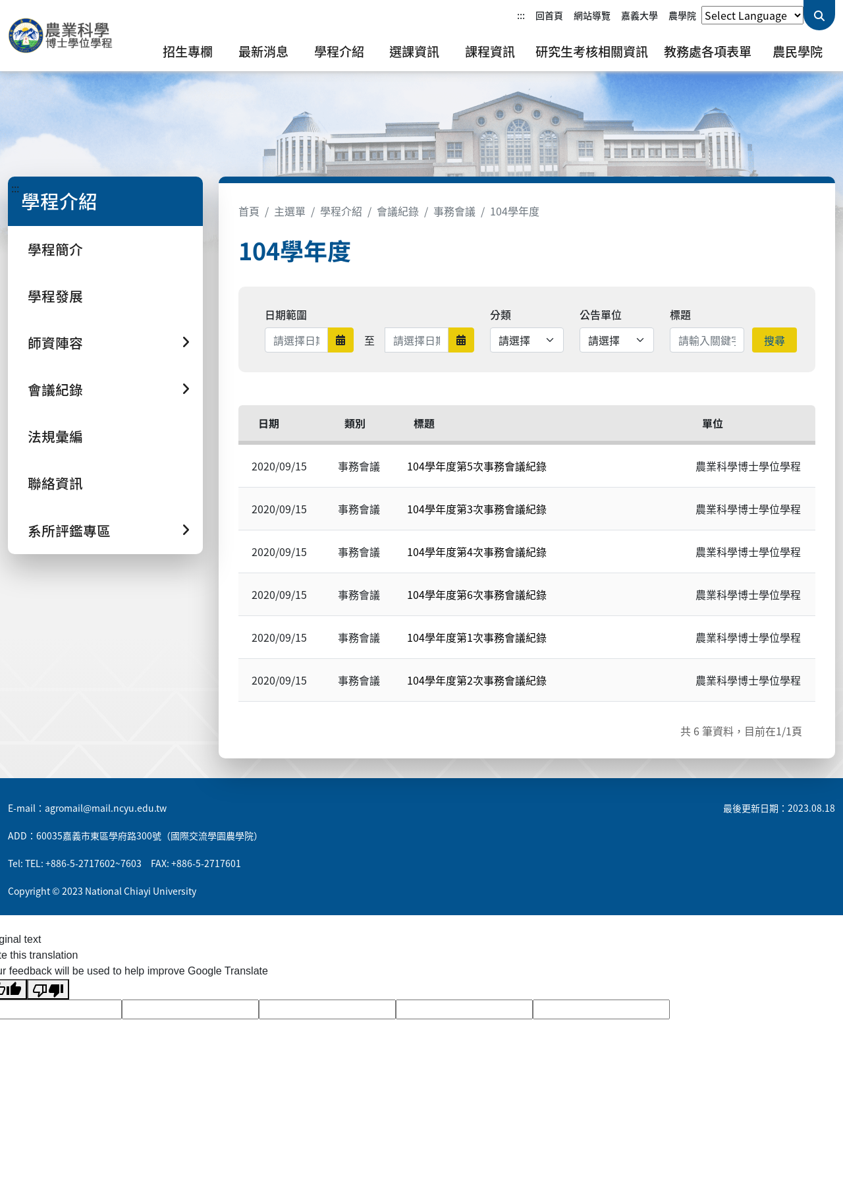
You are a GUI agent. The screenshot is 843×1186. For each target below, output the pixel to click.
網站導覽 (592, 15)
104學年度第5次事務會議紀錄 (477, 466)
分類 (500, 314)
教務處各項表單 (707, 51)
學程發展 (55, 296)
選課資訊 (414, 51)
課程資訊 (490, 51)
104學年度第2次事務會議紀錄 (477, 680)
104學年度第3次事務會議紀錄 (477, 509)
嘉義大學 (639, 15)
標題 (680, 314)
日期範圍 (286, 314)
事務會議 (454, 211)
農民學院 (798, 51)
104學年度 (514, 211)
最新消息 (263, 51)
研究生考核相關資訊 (591, 51)
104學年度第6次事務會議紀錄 (477, 594)
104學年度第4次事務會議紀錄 (477, 551)
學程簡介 (55, 249)
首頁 (248, 211)
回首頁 (549, 15)
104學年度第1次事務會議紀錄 (477, 637)
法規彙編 (55, 436)
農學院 (682, 15)
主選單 (290, 211)
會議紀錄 (398, 211)
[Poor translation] (48, 989)
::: (521, 15)
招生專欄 (188, 51)
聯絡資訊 (55, 483)
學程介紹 (339, 51)
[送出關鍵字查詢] (819, 15)
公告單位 (601, 314)
